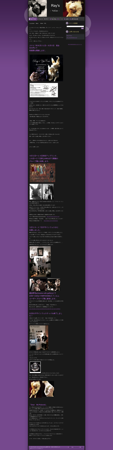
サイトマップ (76, 447)
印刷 (70, 447)
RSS (82, 447)
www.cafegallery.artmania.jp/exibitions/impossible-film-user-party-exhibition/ (44, 308)
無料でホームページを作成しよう (36, 448)
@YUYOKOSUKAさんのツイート (75, 44)
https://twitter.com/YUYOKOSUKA (51, 220)
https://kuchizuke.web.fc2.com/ (53, 216)
